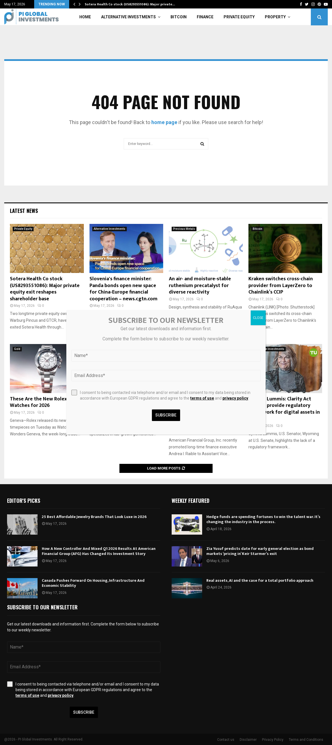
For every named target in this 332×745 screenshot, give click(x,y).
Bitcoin (179, 17)
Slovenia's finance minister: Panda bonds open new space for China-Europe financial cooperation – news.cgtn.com (123, 289)
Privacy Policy (272, 740)
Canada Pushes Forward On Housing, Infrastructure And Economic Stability (93, 583)
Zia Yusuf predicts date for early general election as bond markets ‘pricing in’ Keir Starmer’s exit (260, 551)
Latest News (24, 210)
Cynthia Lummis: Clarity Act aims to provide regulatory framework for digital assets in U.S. (284, 409)
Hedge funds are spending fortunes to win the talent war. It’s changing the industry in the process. (263, 519)
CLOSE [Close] (258, 318)
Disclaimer (248, 740)
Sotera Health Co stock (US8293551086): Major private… (130, 4)
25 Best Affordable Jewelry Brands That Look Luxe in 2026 (94, 516)
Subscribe (83, 712)
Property (275, 17)
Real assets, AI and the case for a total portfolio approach (259, 580)
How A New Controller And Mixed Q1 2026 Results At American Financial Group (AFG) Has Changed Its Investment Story (99, 551)
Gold (17, 349)
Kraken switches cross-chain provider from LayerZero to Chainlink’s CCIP (280, 285)
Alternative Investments (128, 17)
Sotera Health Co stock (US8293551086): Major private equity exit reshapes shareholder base (45, 289)
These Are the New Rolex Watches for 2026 (38, 402)
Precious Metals (184, 228)
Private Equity (239, 17)
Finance (205, 17)
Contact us (225, 740)
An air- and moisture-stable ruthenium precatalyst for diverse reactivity (200, 285)
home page (164, 122)
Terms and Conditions (306, 740)
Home (85, 17)
